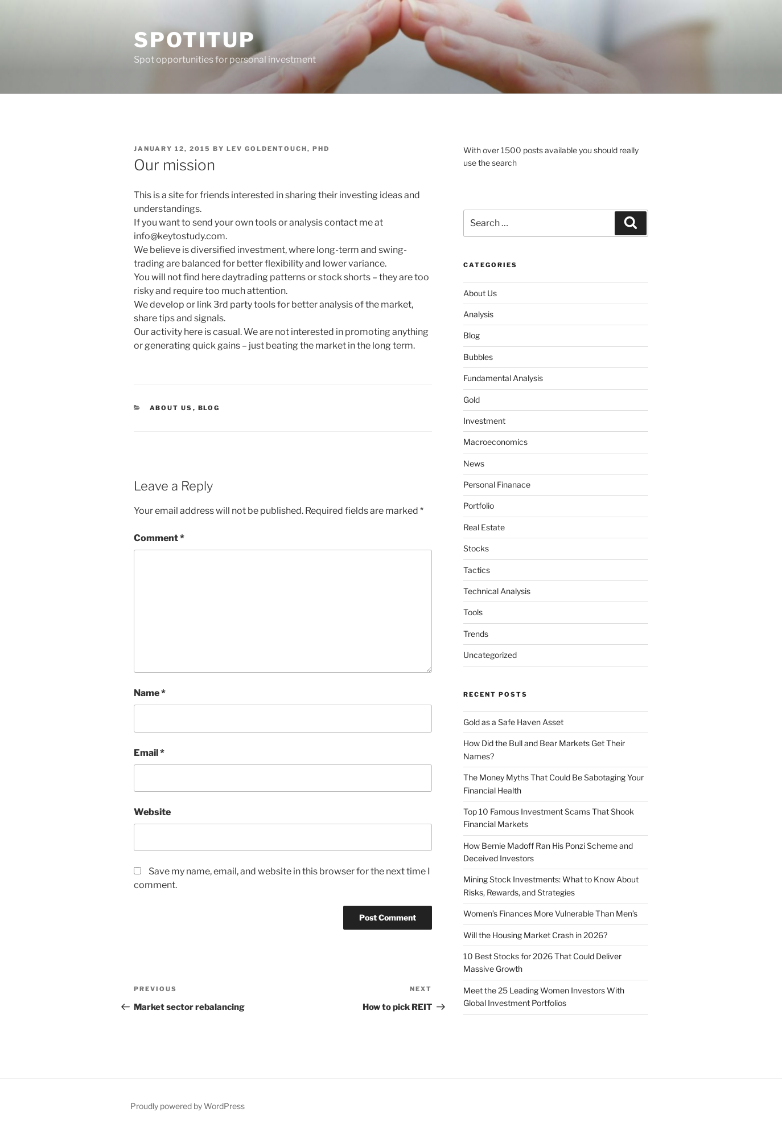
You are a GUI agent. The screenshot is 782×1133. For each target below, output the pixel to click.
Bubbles (478, 357)
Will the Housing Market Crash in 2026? (535, 935)
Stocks (476, 548)
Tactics (476, 570)
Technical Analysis (496, 591)
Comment (159, 538)
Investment (484, 421)
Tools (473, 612)
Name (150, 693)
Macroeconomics (495, 442)
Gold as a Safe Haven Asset (513, 722)
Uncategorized (490, 655)
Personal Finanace (496, 484)
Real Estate (484, 527)
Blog (209, 408)
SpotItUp (195, 39)
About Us (171, 408)
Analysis (478, 314)
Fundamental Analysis (503, 378)
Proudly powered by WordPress (187, 1106)
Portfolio (478, 505)
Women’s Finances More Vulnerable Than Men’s (550, 913)
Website (152, 812)
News (473, 463)
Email (149, 752)
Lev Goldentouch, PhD (278, 149)
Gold (471, 399)
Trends (475, 634)
